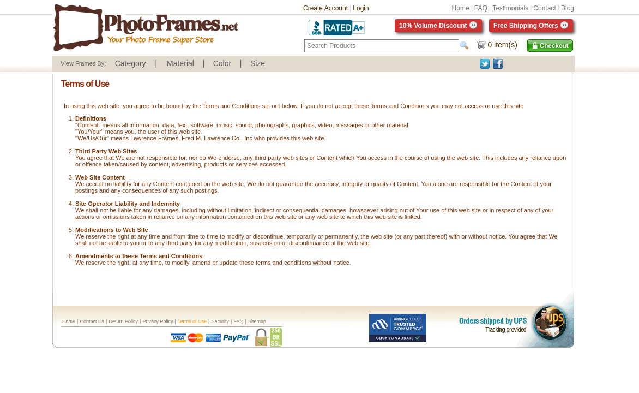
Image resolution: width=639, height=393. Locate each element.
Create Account (325, 8)
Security (220, 321)
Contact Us (92, 321)
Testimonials (510, 8)
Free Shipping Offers (531, 25)
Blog (567, 8)
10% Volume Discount (438, 25)
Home (460, 8)
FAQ (480, 8)
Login (361, 8)
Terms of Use (192, 321)
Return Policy (123, 321)
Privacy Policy (157, 321)
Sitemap (257, 321)
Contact (544, 8)
